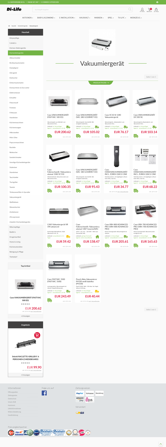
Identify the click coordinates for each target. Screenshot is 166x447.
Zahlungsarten (12, 397)
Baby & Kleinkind (46, 19)
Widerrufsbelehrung (14, 413)
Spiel (111, 19)
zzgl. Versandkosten (36, 312)
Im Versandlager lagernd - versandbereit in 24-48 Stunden (56, 129)
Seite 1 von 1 (151, 78)
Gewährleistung (13, 416)
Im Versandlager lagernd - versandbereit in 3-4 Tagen (84, 293)
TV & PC (122, 19)
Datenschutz (12, 400)
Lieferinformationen (14, 410)
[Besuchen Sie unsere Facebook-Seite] (44, 394)
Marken (99, 19)
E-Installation (67, 19)
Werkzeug (136, 19)
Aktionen (27, 19)
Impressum (11, 406)
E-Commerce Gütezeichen (50, 2)
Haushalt (84, 19)
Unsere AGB (12, 403)
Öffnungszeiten (13, 393)
